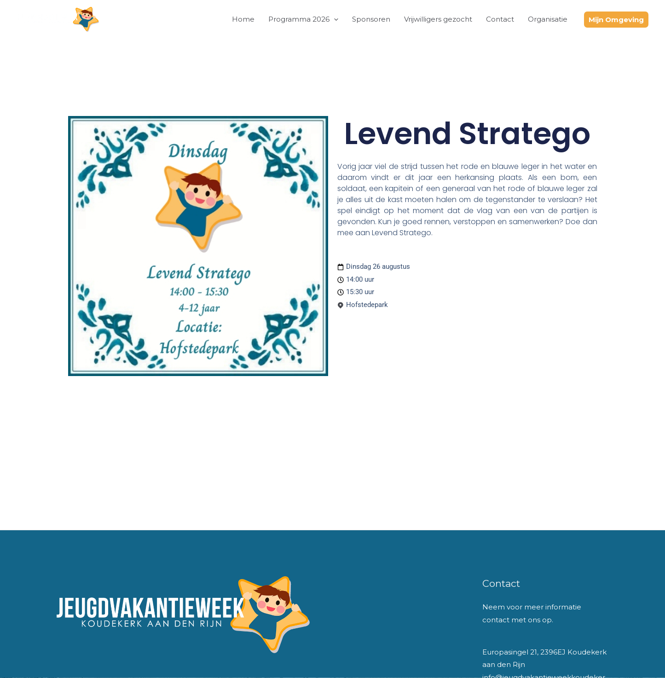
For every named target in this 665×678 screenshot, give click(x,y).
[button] (334, 19)
